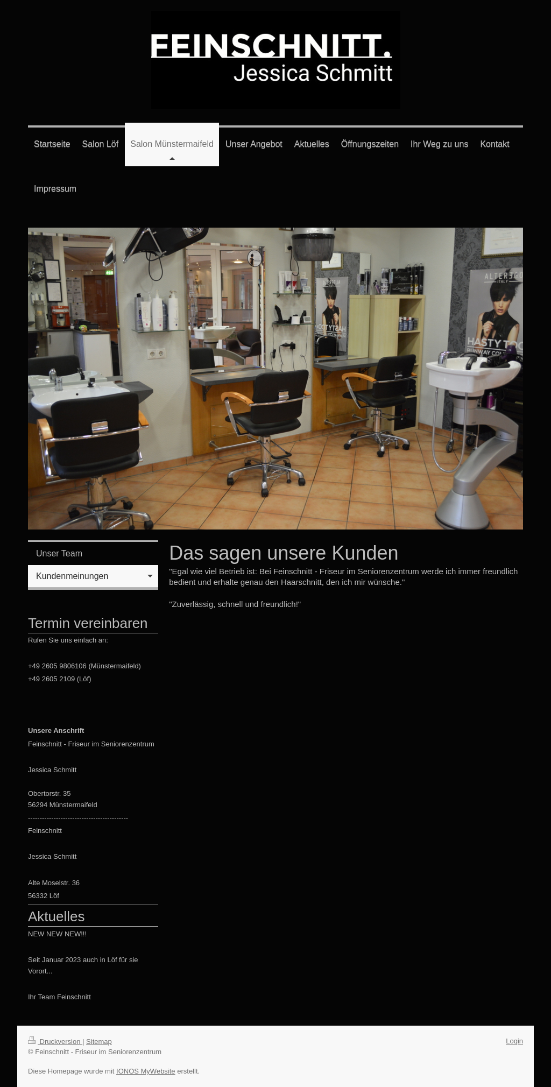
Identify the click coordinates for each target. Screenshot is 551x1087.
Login (514, 1041)
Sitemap (99, 1041)
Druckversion (55, 1041)
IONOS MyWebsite (145, 1071)
